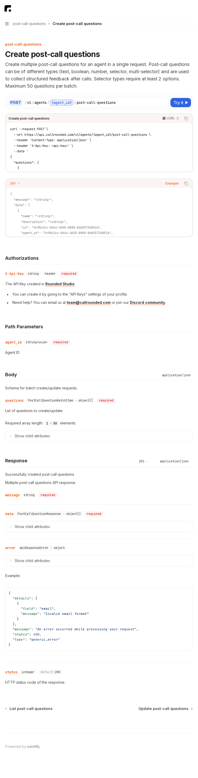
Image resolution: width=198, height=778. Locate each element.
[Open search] (181, 8)
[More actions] (191, 8)
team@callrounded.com (89, 302)
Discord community (147, 302)
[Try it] (180, 102)
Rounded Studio (60, 284)
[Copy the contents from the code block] (186, 118)
